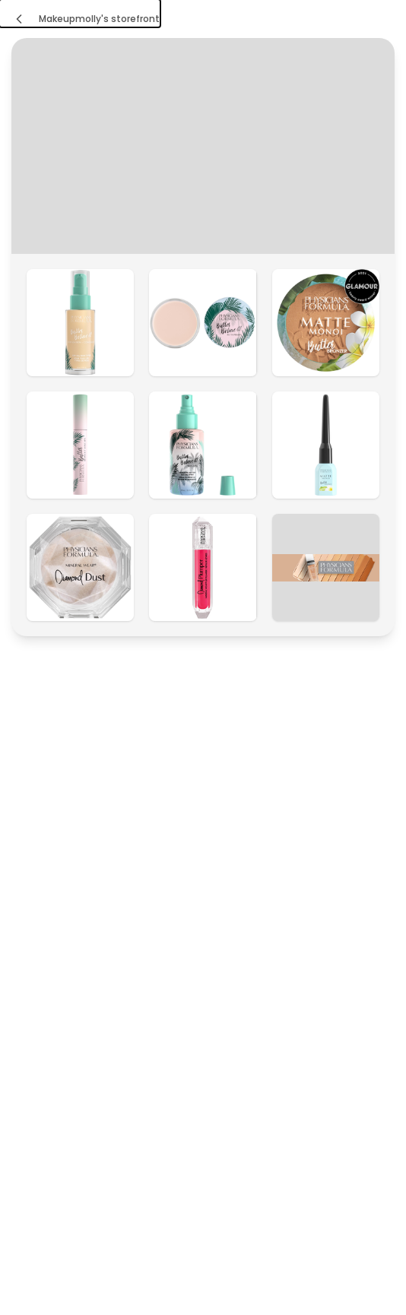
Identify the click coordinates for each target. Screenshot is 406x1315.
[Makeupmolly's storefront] (80, 13)
